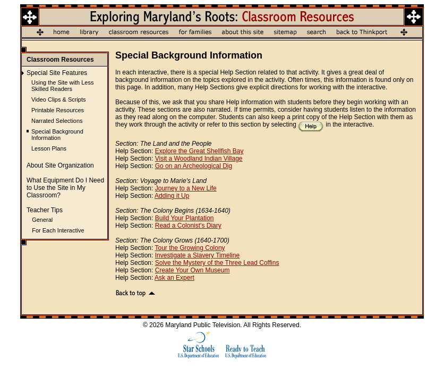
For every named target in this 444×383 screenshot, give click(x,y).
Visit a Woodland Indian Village (199, 158)
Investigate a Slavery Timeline (197, 255)
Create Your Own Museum (192, 270)
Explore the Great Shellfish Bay (199, 151)
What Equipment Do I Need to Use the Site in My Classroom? (65, 188)
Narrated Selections (57, 121)
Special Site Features (57, 73)
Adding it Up (172, 195)
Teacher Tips (45, 210)
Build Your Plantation (184, 218)
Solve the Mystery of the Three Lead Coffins (217, 263)
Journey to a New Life (186, 188)
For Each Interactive (58, 230)
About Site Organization (60, 165)
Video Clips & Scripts (58, 99)
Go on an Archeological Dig (193, 166)
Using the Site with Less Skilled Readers (62, 85)
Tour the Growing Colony (190, 248)
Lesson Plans (48, 148)
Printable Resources (57, 110)
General (42, 220)
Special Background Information (57, 134)
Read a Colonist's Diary (188, 225)
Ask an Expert (174, 277)
